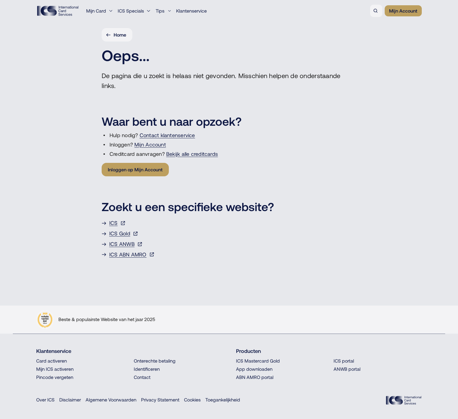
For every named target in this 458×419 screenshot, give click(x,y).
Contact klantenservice (167, 135)
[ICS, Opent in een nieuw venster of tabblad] (229, 223)
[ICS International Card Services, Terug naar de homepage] (57, 11)
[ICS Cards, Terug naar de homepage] (403, 400)
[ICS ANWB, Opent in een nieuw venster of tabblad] (229, 244)
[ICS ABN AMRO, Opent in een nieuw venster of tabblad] (229, 255)
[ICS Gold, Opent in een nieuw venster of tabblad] (229, 234)
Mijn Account (150, 145)
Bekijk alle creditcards (192, 154)
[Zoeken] (376, 11)
